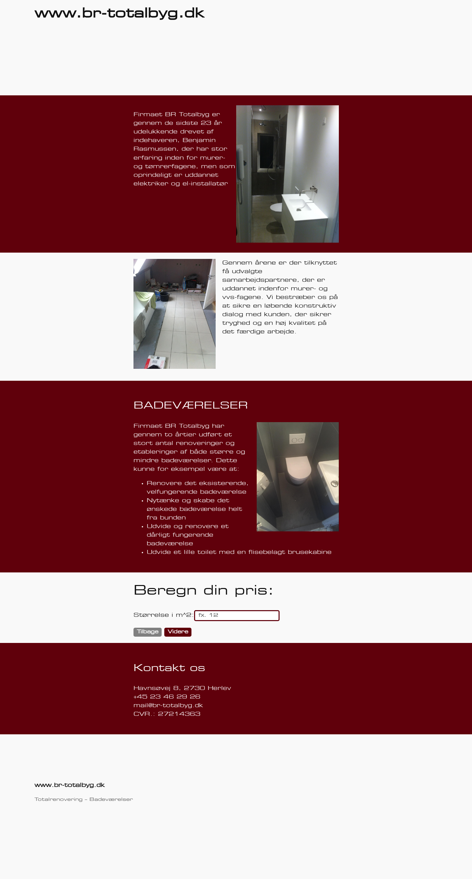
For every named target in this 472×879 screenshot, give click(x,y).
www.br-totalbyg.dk (119, 14)
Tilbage (147, 632)
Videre (178, 632)
